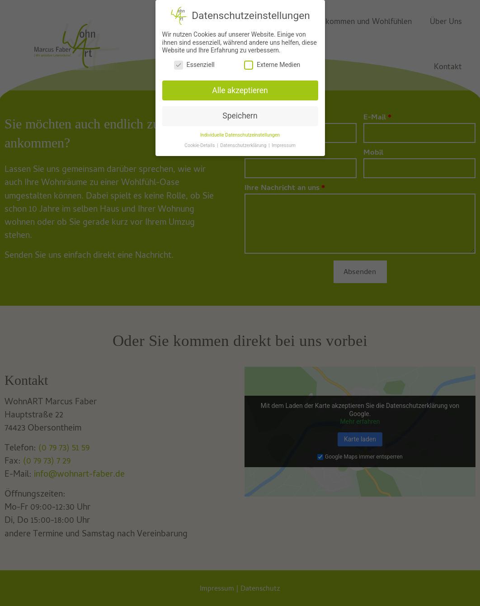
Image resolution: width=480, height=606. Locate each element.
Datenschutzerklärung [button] (244, 142)
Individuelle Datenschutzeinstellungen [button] (240, 132)
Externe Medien (272, 61)
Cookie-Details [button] (200, 142)
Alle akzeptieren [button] (240, 87)
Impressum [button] (284, 142)
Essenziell (194, 61)
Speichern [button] (239, 112)
